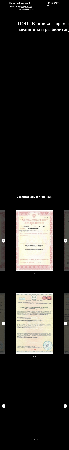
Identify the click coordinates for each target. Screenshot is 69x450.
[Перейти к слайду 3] (35, 356)
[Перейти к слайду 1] (31, 439)
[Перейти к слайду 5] (37, 439)
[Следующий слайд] (65, 241)
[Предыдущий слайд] (3, 241)
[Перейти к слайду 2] (33, 356)
